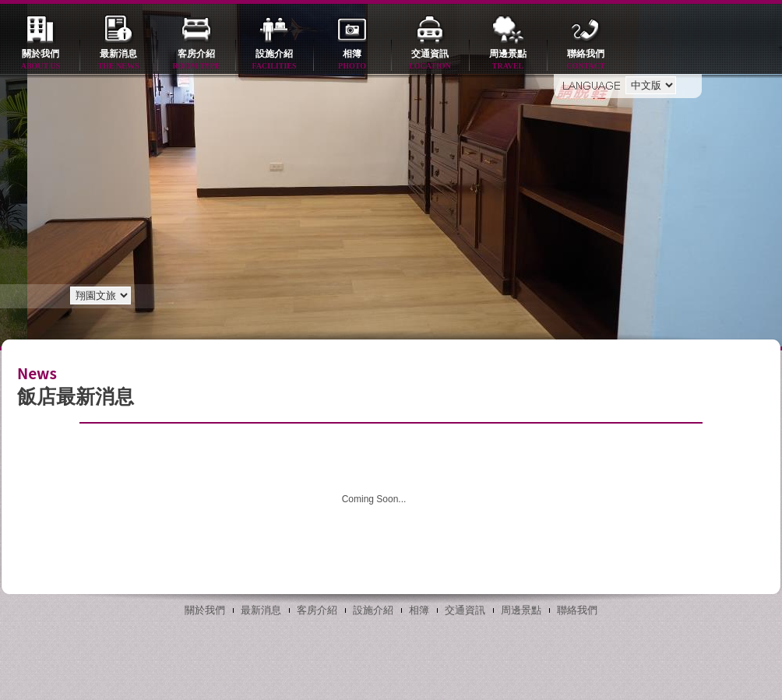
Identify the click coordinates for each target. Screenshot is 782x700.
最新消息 (118, 60)
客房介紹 (196, 60)
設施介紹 (274, 60)
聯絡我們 (586, 60)
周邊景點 (508, 60)
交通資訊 (430, 60)
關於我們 (40, 60)
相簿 (352, 60)
